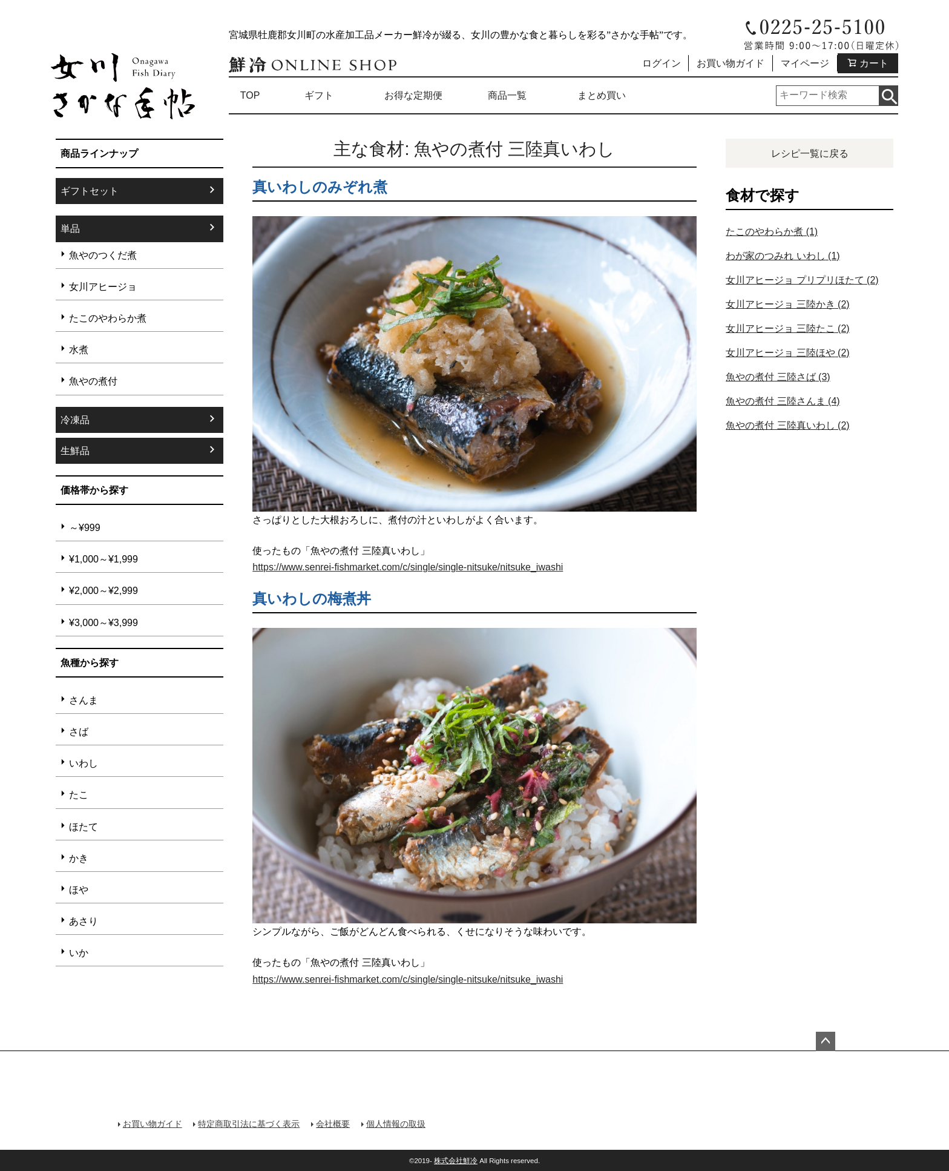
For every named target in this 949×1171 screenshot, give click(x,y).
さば (78, 732)
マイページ (805, 63)
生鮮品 (75, 451)
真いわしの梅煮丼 (311, 598)
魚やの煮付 (93, 381)
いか (78, 953)
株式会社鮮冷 (456, 1159)
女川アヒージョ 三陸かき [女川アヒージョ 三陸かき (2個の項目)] (787, 304)
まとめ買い (601, 95)
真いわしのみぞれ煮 (319, 187)
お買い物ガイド (730, 63)
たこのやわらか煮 (107, 318)
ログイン (661, 63)
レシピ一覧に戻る (810, 153)
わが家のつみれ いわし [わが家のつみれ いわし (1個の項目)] (782, 256)
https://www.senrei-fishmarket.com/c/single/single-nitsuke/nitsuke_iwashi (407, 567)
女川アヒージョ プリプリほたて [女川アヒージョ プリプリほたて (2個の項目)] (802, 280)
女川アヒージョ (103, 287)
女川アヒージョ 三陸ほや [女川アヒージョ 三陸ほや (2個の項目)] (787, 353)
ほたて (83, 827)
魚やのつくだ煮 (103, 255)
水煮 (78, 350)
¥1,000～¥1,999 (103, 559)
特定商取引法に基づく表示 (246, 1122)
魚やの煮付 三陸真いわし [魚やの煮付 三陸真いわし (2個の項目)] (787, 425)
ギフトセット (90, 191)
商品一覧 (507, 95)
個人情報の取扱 (389, 1122)
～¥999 (84, 528)
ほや (78, 890)
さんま (83, 700)
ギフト (318, 95)
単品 (70, 228)
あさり (83, 921)
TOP (250, 95)
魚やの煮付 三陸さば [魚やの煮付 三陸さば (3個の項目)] (778, 377)
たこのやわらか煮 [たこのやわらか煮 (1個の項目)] (772, 231)
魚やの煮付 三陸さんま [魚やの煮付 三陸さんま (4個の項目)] (782, 401)
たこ (78, 795)
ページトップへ (825, 1041)
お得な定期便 (413, 95)
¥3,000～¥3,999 (103, 623)
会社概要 (328, 1122)
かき (78, 858)
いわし (83, 763)
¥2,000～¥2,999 (103, 591)
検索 (888, 95)
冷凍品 (75, 420)
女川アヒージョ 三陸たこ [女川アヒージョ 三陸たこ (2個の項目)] (787, 328)
